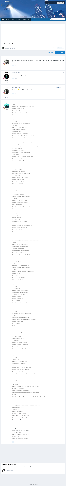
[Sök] (56, 19)
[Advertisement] (33, 34)
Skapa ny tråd (50, 52)
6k (7, 82)
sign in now (27, 466)
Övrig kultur (13, 48)
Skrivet (16, 72)
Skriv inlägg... (10, 470)
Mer (29, 19)
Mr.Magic (8, 47)
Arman (6, 102)
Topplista (24, 19)
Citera (16, 65)
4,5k (6, 111)
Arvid (6, 72)
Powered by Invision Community (33, 484)
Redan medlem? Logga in (50, 2)
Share (54, 47)
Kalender (8, 19)
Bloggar (13, 19)
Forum (3, 20)
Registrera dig (60, 2)
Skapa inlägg (60, 52)
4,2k (6, 67)
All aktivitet (18, 19)
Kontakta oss (33, 482)
